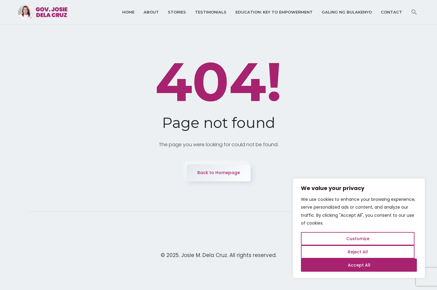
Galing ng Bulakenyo (347, 12)
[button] (414, 12)
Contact (391, 12)
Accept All (359, 265)
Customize (357, 239)
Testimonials (210, 12)
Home (128, 12)
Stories (177, 12)
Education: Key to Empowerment (274, 12)
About (151, 12)
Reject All (358, 252)
